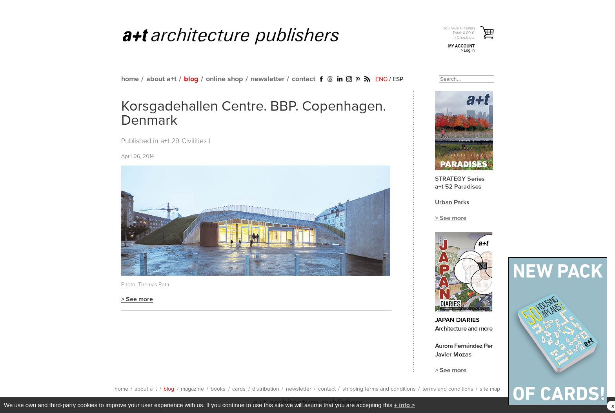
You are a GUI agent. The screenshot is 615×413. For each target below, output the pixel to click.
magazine (192, 389)
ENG (381, 79)
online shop (224, 79)
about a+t (161, 79)
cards (239, 389)
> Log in (467, 50)
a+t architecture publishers (240, 36)
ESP (398, 79)
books (218, 389)
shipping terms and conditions (379, 389)
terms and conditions (447, 389)
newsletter (267, 79)
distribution (265, 389)
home (130, 79)
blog (191, 79)
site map (490, 389)
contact (303, 79)
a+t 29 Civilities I (185, 141)
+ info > (404, 405)
